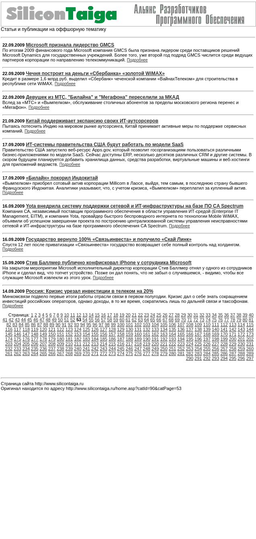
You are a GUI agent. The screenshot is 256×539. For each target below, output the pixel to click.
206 (34, 343)
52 (72, 319)
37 (232, 314)
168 (207, 334)
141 (223, 329)
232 (8, 348)
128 (112, 329)
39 (244, 314)
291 (198, 358)
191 (155, 339)
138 (198, 329)
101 (129, 324)
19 (121, 314)
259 (241, 348)
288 (241, 353)
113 (232, 324)
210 (69, 343)
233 (17, 348)
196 (198, 339)
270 (86, 353)
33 (208, 314)
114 (241, 324)
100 (120, 324)
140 (215, 329)
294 (223, 358)
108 (189, 324)
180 (60, 339)
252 (180, 348)
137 (189, 329)
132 (146, 329)
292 (207, 358)
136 (180, 329)
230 (241, 343)
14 (91, 314)
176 (26, 339)
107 (180, 324)
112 (223, 324)
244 (112, 348)
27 (171, 314)
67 (164, 319)
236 (43, 348)
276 (137, 353)
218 (137, 343)
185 (103, 339)
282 (189, 353)
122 (60, 329)
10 (66, 314)
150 (51, 334)
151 (60, 334)
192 (163, 339)
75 (214, 319)
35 (220, 314)
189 (137, 339)
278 (155, 353)
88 (45, 324)
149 (43, 334)
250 (163, 348)
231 (250, 343)
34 (214, 314)
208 (51, 343)
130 (129, 329)
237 (51, 348)
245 (120, 348)
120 (43, 329)
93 (76, 324)
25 (158, 314)
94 (82, 324)
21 (134, 314)
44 (23, 319)
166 (189, 334)
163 (163, 334)
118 (26, 329)
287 (232, 353)
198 (215, 339)
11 (72, 314)
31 (195, 314)
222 (172, 343)
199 (223, 339)
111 (215, 324)
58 (109, 319)
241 (86, 348)
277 (146, 353)
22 (140, 314)
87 (39, 324)
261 (8, 353)
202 (250, 339)
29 (183, 314)
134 (163, 329)
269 (77, 353)
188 (129, 339)
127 (103, 329)
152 (69, 334)
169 (215, 334)
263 (26, 353)
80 (244, 319)
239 (69, 348)
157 (112, 334)
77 (226, 319)
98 (107, 324)
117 (17, 329)
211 (77, 343)
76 (220, 319)
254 (198, 348)
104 (155, 324)
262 (17, 353)
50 (60, 319)
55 (91, 319)
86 (33, 324)
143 (241, 329)
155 (94, 334)
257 (223, 348)
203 (8, 343)
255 (207, 348)
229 (232, 343)
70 (183, 319)
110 (207, 324)
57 (103, 319)
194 (180, 339)
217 (129, 343)
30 (189, 314)
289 (250, 353)
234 (26, 348)
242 (94, 348)
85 (27, 324)
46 (35, 319)
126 (94, 329)
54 (84, 319)
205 (26, 343)
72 (195, 319)
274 (120, 353)
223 (180, 343)
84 (20, 324)
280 (172, 353)
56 (97, 319)
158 (120, 334)
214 (103, 343)
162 (155, 334)
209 (60, 343)
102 (137, 324)
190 (146, 339)
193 (172, 339)
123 (69, 329)
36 (226, 314)
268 (69, 353)
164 (172, 334)
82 (8, 324)
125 (86, 329)
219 (146, 343)
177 (34, 339)
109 (198, 324)
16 (103, 314)
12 (78, 314)
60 (121, 319)
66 (158, 319)
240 (77, 348)
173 (250, 334)
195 (189, 339)
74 (208, 319)
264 (34, 353)
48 (47, 319)
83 (14, 324)
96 (94, 324)
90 (57, 324)
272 (103, 353)
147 (26, 334)
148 (34, 334)
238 (60, 348)
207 (43, 343)
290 (189, 358)
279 (163, 353)
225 (198, 343)
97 (100, 324)
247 (137, 348)
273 (112, 353)
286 (223, 353)
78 (232, 319)
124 (77, 329)
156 (103, 334)
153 (77, 334)
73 (201, 319)
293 (215, 358)
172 (241, 334)
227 (215, 343)
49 (54, 319)
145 (8, 334)
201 (241, 339)
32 (201, 314)
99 (113, 324)
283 (198, 353)
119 (34, 329)
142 (232, 329)
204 (17, 343)
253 (189, 348)
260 (250, 348)
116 (8, 329)
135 (172, 329)
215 (112, 343)
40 (251, 314)
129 (120, 329)
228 (223, 343)
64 (146, 319)
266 (51, 353)
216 (120, 343)
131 (137, 329)
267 (60, 353)
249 (155, 348)
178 (43, 339)
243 (103, 348)
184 (94, 339)
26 (164, 314)
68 (171, 319)
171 (232, 334)
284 (207, 353)
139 (207, 329)
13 (84, 314)
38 (238, 314)
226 (207, 343)
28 (177, 314)
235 (34, 348)
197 (207, 339)
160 (137, 334)
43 (17, 319)
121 (51, 329)
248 (146, 348)
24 (152, 314)
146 (17, 334)
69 (177, 319)
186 (112, 339)
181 (69, 339)
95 (88, 324)
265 (43, 353)
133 (155, 329)
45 (29, 319)
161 (146, 334)
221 (163, 343)
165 (180, 334)
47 (41, 319)
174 (8, 339)
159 (129, 334)
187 (120, 339)
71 (189, 319)
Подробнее (137, 60)
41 (4, 319)
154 (86, 334)
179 (51, 339)
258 (232, 348)
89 (51, 324)
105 (163, 324)
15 (97, 314)
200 (232, 339)
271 (94, 353)
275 (129, 353)
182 (77, 339)
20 (128, 314)
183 (86, 339)
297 (250, 358)
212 (86, 343)
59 (115, 319)
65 (152, 319)
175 (17, 339)
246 (129, 348)
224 (189, 343)
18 (115, 314)
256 (215, 348)
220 (155, 343)
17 (109, 314)
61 (128, 319)
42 (11, 319)
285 (215, 353)
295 (232, 358)
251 (172, 348)
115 (250, 324)
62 (134, 319)
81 (251, 319)
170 (223, 334)
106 (172, 324)
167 (198, 334)
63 (140, 319)
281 (180, 353)
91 (64, 324)
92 (70, 324)
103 (146, 324)
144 (250, 329)
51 (66, 319)
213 (94, 343)
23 (146, 314)
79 (238, 319)
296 (241, 358)
